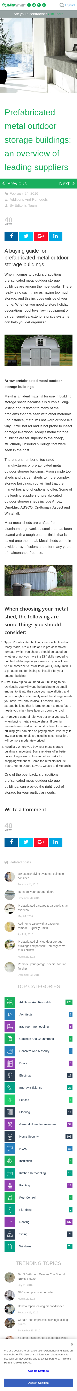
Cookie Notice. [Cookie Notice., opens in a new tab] (23, 1362)
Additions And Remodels (29, 200)
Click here (55, 14)
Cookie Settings (38, 1370)
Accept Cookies (38, 1382)
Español (70, 5)
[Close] (72, 1344)
